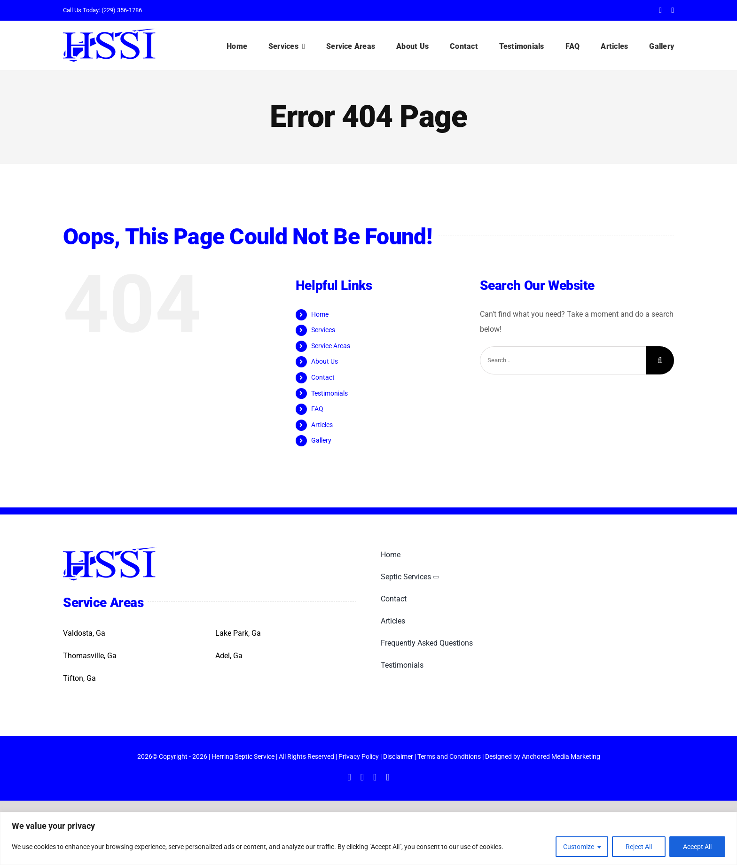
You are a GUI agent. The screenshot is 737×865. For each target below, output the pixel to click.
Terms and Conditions (449, 756)
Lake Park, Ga (238, 633)
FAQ (317, 409)
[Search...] (563, 360)
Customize (578, 846)
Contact (323, 377)
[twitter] (672, 10)
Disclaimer (398, 756)
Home (320, 314)
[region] (368, 838)
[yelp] (387, 777)
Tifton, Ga (79, 678)
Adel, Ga (229, 655)
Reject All (639, 846)
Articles (322, 425)
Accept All (697, 846)
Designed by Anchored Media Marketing (542, 756)
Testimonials (329, 393)
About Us (324, 361)
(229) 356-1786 (122, 10)
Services (323, 330)
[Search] (660, 360)
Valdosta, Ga (84, 633)
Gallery (321, 440)
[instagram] (374, 777)
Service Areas (330, 346)
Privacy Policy (358, 756)
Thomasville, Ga (90, 655)
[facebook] (660, 10)
